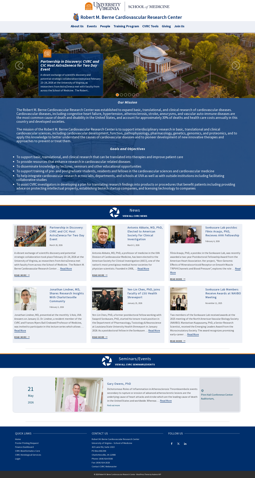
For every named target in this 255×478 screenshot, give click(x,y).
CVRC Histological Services (28, 454)
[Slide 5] (133, 94)
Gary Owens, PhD (119, 384)
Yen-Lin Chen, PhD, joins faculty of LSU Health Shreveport (144, 293)
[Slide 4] (129, 94)
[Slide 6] (137, 94)
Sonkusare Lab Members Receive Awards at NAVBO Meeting (223, 293)
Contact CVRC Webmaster (104, 466)
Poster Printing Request (27, 443)
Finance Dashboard (24, 446)
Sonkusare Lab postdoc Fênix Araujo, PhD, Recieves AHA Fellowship (222, 231)
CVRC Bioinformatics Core (27, 450)
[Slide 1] (117, 94)
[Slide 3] (125, 94)
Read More (66, 268)
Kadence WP (156, 474)
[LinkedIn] (185, 443)
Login (17, 458)
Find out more (113, 405)
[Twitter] (178, 443)
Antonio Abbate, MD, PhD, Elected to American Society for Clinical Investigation (145, 233)
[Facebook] (171, 443)
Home (18, 439)
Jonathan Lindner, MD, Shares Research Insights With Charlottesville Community (67, 295)
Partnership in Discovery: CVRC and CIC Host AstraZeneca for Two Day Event (67, 233)
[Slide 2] (121, 94)
